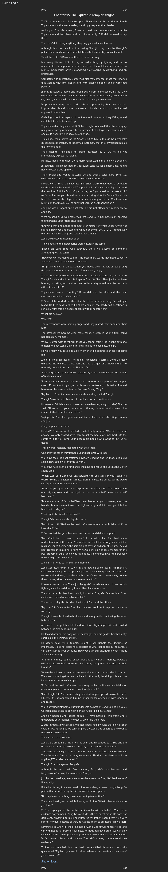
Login (14, 3)
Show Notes (49, 861)
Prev (43, 10)
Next (124, 10)
